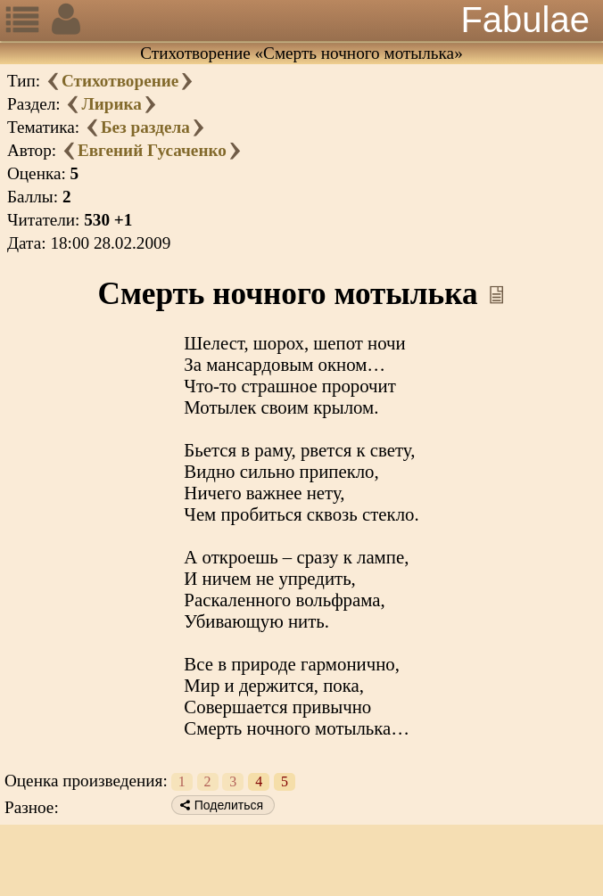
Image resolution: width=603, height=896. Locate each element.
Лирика (111, 104)
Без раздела (145, 127)
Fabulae (525, 19)
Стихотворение (120, 80)
